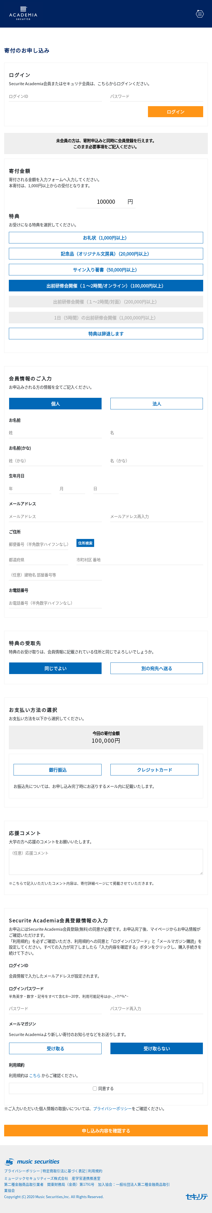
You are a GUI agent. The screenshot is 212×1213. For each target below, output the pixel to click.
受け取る (55, 1048)
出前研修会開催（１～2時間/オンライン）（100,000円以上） (106, 285)
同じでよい (55, 668)
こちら (35, 1075)
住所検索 (85, 543)
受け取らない (157, 1048)
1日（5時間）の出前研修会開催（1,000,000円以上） (106, 317)
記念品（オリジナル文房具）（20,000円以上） (106, 253)
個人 (55, 403)
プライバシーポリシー (112, 1108)
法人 (156, 403)
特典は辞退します (106, 333)
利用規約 (95, 1170)
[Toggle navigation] (200, 13)
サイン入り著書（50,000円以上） (106, 269)
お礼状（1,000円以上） (106, 237)
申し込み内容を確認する (106, 1130)
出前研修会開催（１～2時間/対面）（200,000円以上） (106, 301)
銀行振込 (58, 769)
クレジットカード (154, 769)
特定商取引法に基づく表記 (64, 1170)
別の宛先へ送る (156, 668)
